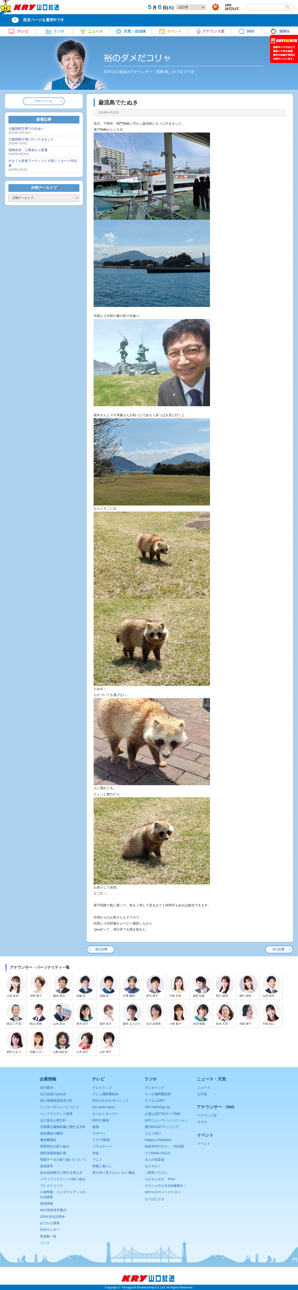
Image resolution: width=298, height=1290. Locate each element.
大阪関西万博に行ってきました (31, 139)
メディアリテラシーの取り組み (63, 1179)
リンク (45, 1243)
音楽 (95, 1153)
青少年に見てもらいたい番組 (113, 1172)
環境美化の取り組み (54, 1146)
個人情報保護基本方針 (56, 1100)
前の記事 (101, 949)
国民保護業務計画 (53, 1153)
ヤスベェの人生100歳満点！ (165, 1185)
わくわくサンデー (105, 1114)
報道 (95, 1127)
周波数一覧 (48, 1236)
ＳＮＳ (202, 1122)
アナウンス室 (207, 1115)
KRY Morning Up (157, 1107)
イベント (203, 1143)
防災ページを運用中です (43, 20)
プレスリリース (51, 1185)
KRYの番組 (100, 1120)
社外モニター (50, 1229)
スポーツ (98, 1133)
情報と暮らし (102, 1166)
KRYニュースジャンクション (166, 1120)
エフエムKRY (155, 1100)
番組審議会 (48, 1140)
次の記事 (278, 949)
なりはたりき (154, 1199)
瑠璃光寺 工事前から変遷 (27, 150)
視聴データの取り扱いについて (63, 1159)
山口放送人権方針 (53, 1120)
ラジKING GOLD (157, 1153)
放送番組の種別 (51, 1133)
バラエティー (102, 1146)
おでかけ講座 (50, 1223)
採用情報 (46, 1203)
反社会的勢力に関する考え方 (61, 1172)
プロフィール (43, 101)
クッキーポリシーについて (59, 1107)
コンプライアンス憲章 (56, 1114)
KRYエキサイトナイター (163, 1192)
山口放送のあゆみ (53, 1094)
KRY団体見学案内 (53, 1210)
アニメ (97, 1159)
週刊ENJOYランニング (162, 1127)
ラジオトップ (154, 1087)
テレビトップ (102, 1087)
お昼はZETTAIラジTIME (162, 1114)
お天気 (202, 1094)
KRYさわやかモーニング (110, 1100)
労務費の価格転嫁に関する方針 (63, 1127)
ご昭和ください (156, 1172)
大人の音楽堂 (154, 1159)
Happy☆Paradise (158, 1140)
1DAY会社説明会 (52, 1216)
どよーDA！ (154, 1133)
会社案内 (46, 1087)
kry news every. (103, 1107)
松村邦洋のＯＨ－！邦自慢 (164, 1146)
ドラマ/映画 (101, 1140)
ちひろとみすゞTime (160, 1179)
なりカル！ (153, 1166)
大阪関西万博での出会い (26, 128)
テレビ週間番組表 (105, 1094)
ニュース (203, 1087)
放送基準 (46, 1166)
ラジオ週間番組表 (158, 1094)
